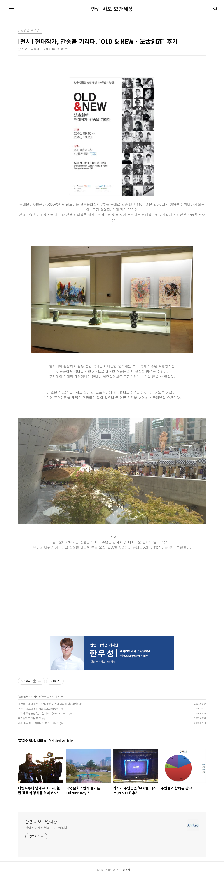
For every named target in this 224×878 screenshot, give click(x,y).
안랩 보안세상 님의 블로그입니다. (46, 827)
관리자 (126, 869)
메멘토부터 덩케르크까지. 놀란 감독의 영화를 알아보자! (48, 704)
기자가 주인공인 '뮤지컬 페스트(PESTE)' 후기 (43, 713)
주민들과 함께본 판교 (29, 718)
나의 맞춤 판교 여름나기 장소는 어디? (38, 723)
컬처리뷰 (36, 696)
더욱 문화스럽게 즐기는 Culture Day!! (39, 708)
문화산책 (23, 696)
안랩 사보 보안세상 (112, 8)
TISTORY (113, 869)
